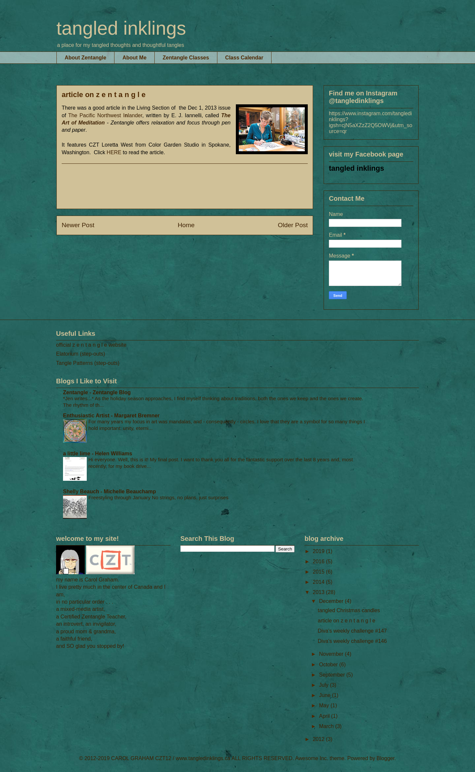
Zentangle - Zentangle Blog (97, 392)
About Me (134, 57)
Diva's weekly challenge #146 (352, 641)
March (327, 726)
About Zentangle (85, 57)
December (332, 601)
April (325, 716)
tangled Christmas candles (349, 610)
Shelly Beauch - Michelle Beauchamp (109, 491)
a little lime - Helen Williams (97, 453)
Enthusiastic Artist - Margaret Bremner (111, 415)
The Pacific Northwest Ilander (105, 115)
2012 (319, 739)
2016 (319, 561)
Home (186, 225)
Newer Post (78, 225)
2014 (319, 582)
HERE (114, 152)
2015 (319, 572)
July (324, 685)
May (325, 705)
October (329, 664)
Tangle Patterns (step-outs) (87, 363)
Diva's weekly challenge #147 (352, 631)
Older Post (293, 225)
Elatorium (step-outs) (80, 354)
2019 (319, 551)
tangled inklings (121, 28)
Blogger (386, 758)
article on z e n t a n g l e (346, 620)
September (332, 675)
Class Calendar (244, 57)
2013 (319, 592)
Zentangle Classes (186, 57)
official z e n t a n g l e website (91, 345)
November (332, 654)
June (325, 695)
